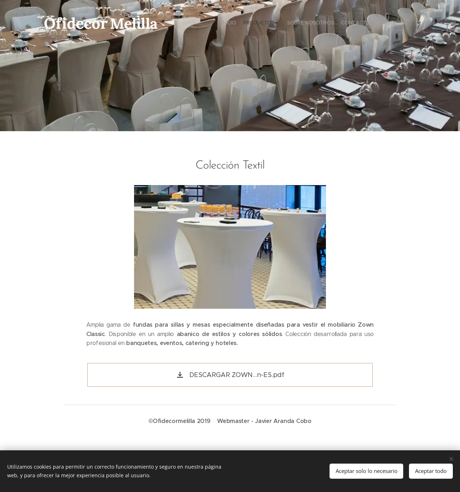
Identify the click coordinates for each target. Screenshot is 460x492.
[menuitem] (380, 23)
